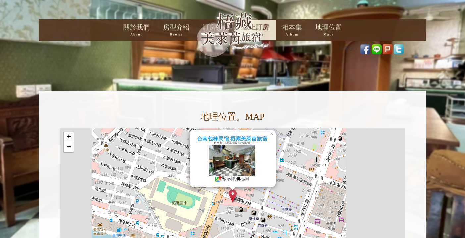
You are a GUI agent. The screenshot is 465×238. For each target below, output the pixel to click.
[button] (250, 196)
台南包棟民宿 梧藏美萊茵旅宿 (250, 138)
